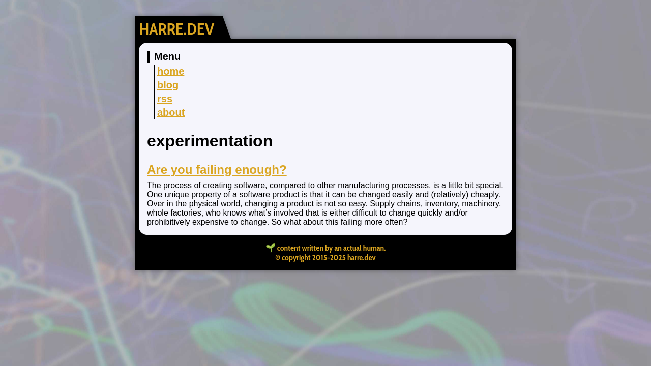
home (170, 71)
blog (168, 84)
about (171, 112)
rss (164, 98)
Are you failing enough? (217, 169)
